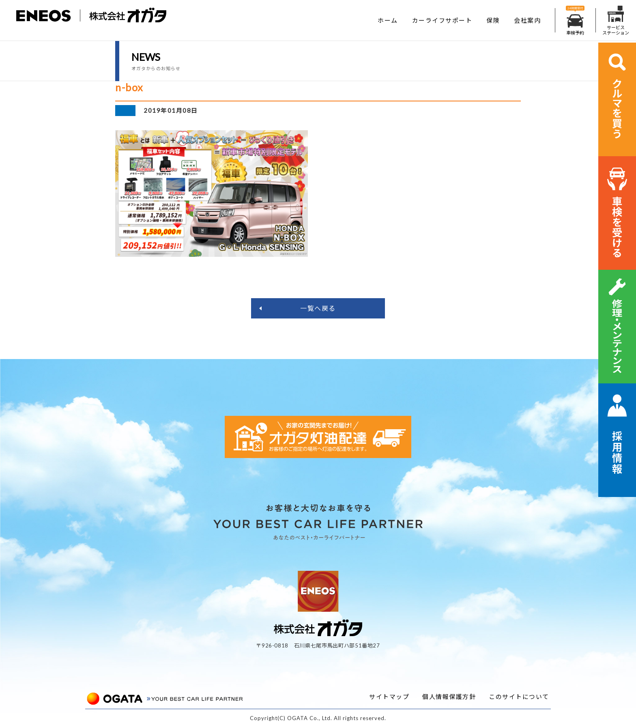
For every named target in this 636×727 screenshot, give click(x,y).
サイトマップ (389, 696)
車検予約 (575, 20)
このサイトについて (519, 696)
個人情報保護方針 (449, 696)
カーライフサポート (442, 20)
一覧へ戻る (318, 308)
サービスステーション (616, 20)
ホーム (388, 20)
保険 (493, 20)
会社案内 (527, 20)
